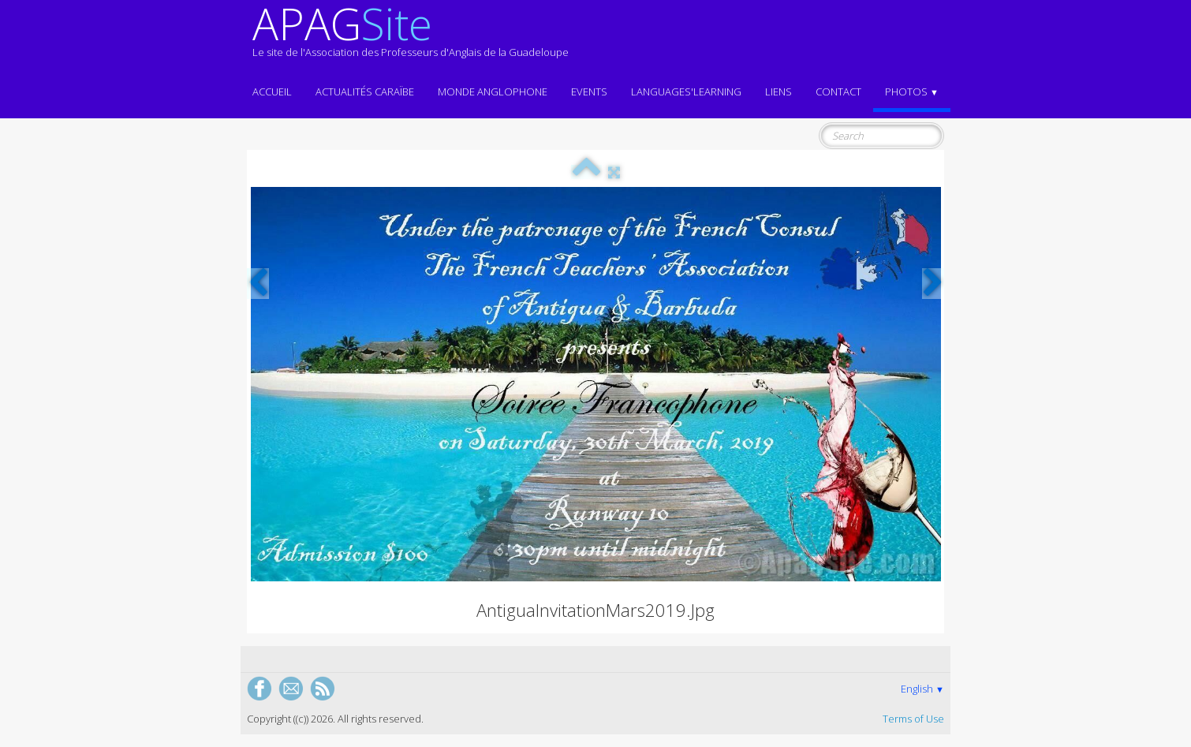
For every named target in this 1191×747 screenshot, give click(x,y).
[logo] (411, 38)
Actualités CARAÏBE (364, 91)
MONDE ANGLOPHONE (492, 91)
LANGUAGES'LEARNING (686, 91)
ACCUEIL (272, 91)
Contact (838, 91)
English (922, 689)
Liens (778, 91)
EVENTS (589, 91)
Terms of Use (913, 719)
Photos (912, 91)
